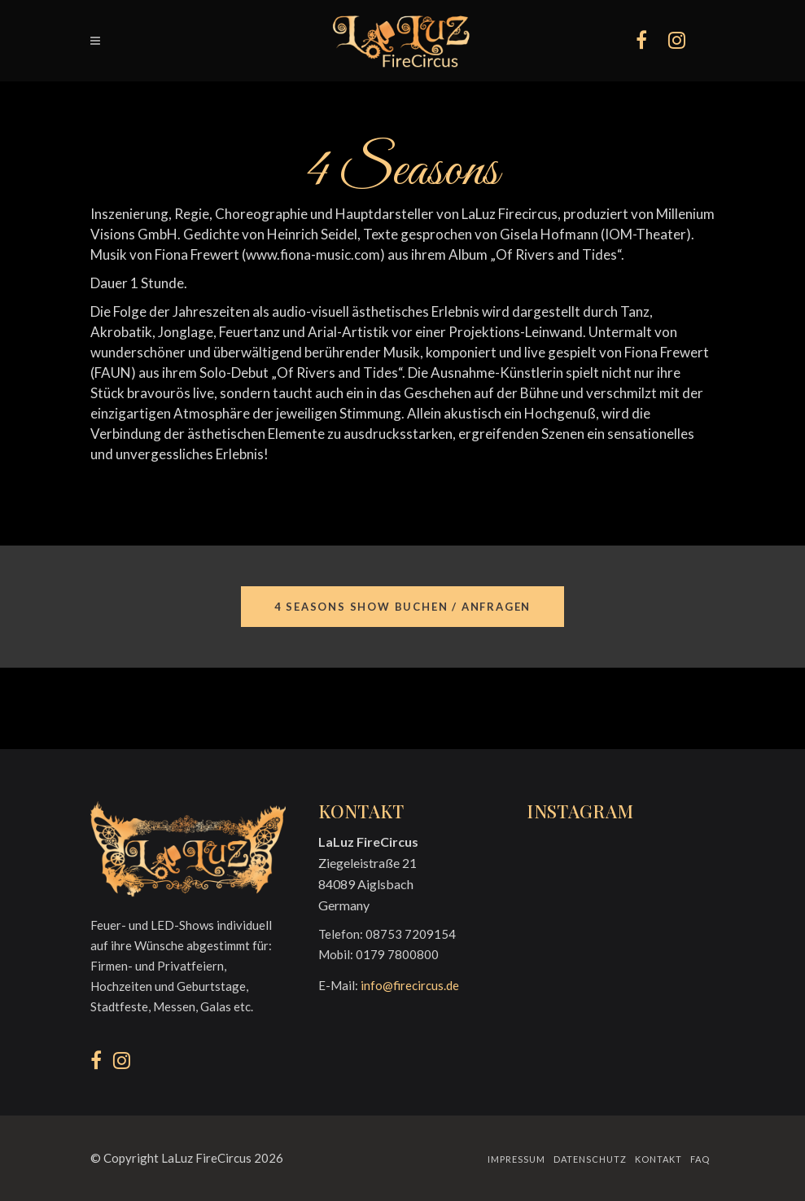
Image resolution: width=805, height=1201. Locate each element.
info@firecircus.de (410, 985)
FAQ (700, 1159)
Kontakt (658, 1159)
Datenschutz (590, 1159)
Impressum (516, 1159)
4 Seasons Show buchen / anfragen (403, 606)
